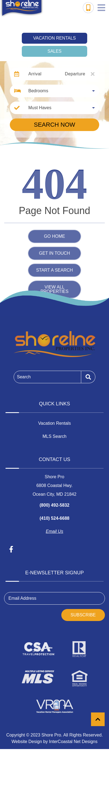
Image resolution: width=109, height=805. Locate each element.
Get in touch (54, 253)
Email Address (22, 598)
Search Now (54, 124)
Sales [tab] (54, 51)
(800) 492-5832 (54, 505)
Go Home (54, 236)
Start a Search (54, 270)
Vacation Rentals (54, 423)
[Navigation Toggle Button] (101, 7)
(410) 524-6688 (54, 518)
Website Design (26, 741)
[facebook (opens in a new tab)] (11, 549)
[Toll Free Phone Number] (88, 7)
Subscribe (83, 615)
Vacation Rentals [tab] (54, 38)
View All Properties (55, 289)
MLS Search (54, 436)
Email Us (54, 531)
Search (24, 377)
